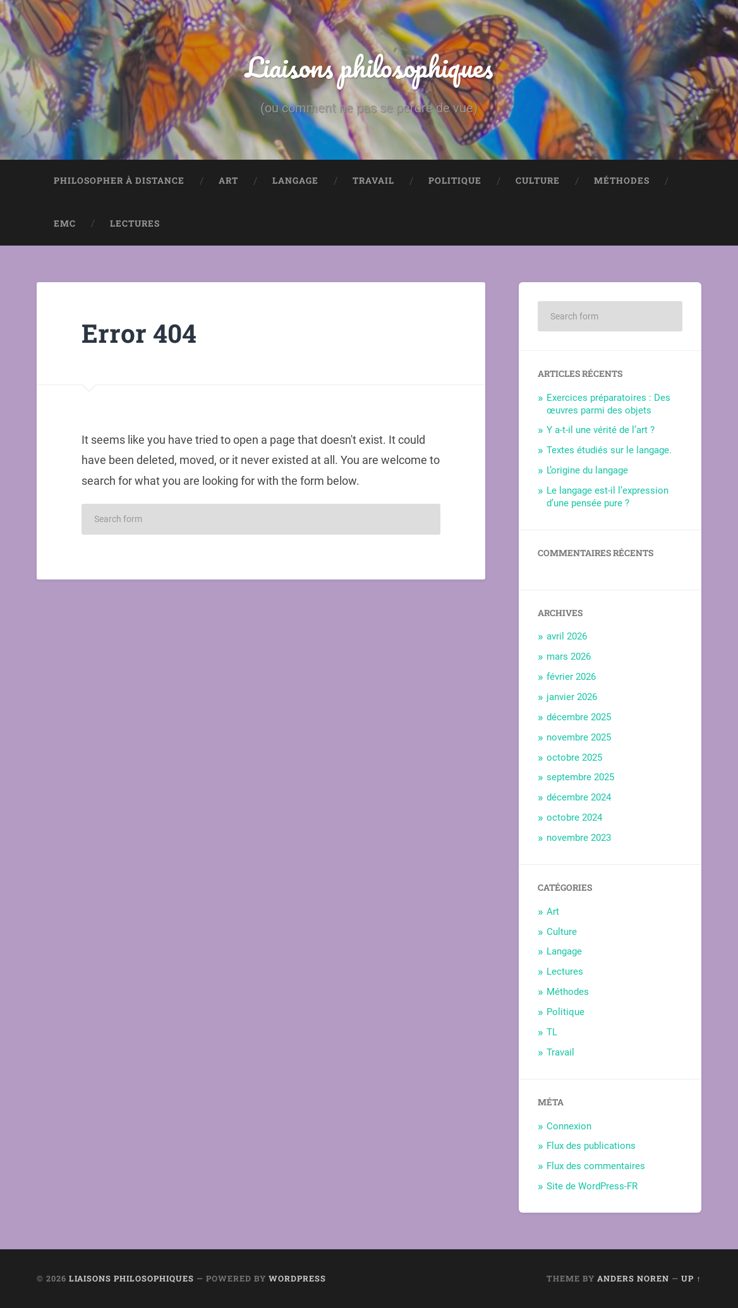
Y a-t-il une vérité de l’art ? (601, 430)
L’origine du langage (587, 470)
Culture (538, 180)
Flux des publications (591, 1145)
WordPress (297, 1278)
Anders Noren (633, 1278)
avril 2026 (567, 636)
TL (552, 1032)
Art (228, 180)
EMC (65, 223)
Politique (454, 180)
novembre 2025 (579, 737)
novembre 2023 (579, 837)
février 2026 (571, 676)
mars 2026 (569, 656)
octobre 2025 (574, 757)
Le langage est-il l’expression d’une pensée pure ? (607, 497)
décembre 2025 (579, 717)
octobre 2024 (574, 817)
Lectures (135, 223)
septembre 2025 (580, 777)
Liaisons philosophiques (369, 66)
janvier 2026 (572, 697)
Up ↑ (691, 1278)
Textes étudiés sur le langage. (609, 450)
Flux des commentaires (596, 1166)
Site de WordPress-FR (592, 1186)
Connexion (569, 1126)
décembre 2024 (579, 797)
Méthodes (622, 180)
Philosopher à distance (119, 180)
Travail (373, 180)
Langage (295, 180)
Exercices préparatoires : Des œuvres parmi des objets (608, 404)
